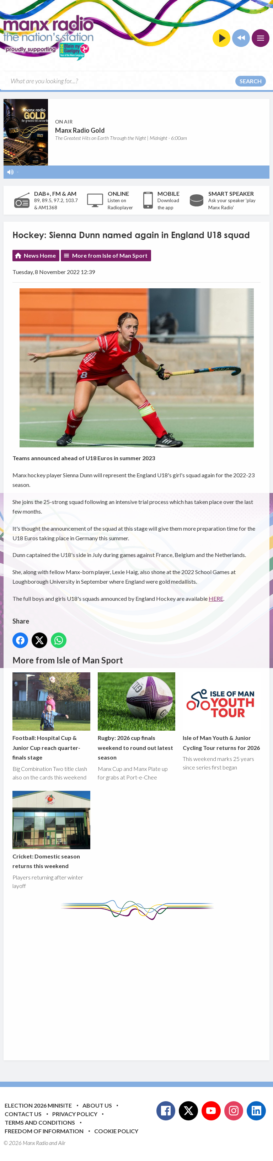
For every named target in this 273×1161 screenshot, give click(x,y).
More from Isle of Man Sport (110, 255)
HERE (216, 598)
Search (251, 81)
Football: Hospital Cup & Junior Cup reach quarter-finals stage (51, 717)
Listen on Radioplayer (120, 204)
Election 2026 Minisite (38, 1105)
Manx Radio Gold (80, 130)
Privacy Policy (74, 1113)
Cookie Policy (116, 1131)
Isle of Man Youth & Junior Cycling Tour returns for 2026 (222, 712)
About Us (97, 1105)
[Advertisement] (142, 985)
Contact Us (23, 1113)
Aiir (61, 1143)
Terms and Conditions (40, 1122)
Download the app (168, 204)
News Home (40, 255)
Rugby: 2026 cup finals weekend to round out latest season (137, 717)
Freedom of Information (44, 1131)
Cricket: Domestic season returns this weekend (51, 830)
